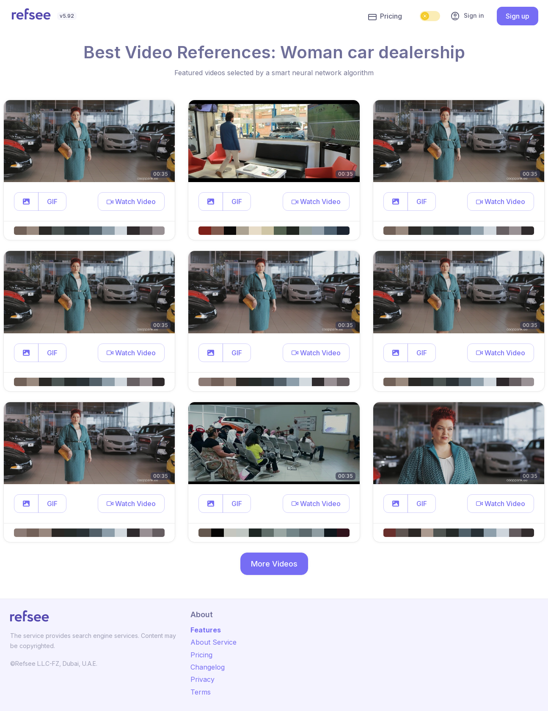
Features (205, 630)
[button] (26, 201)
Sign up (517, 16)
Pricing (385, 16)
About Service (213, 642)
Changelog (207, 667)
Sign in (467, 16)
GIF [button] (52, 201)
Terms (200, 692)
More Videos (274, 563)
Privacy (202, 679)
